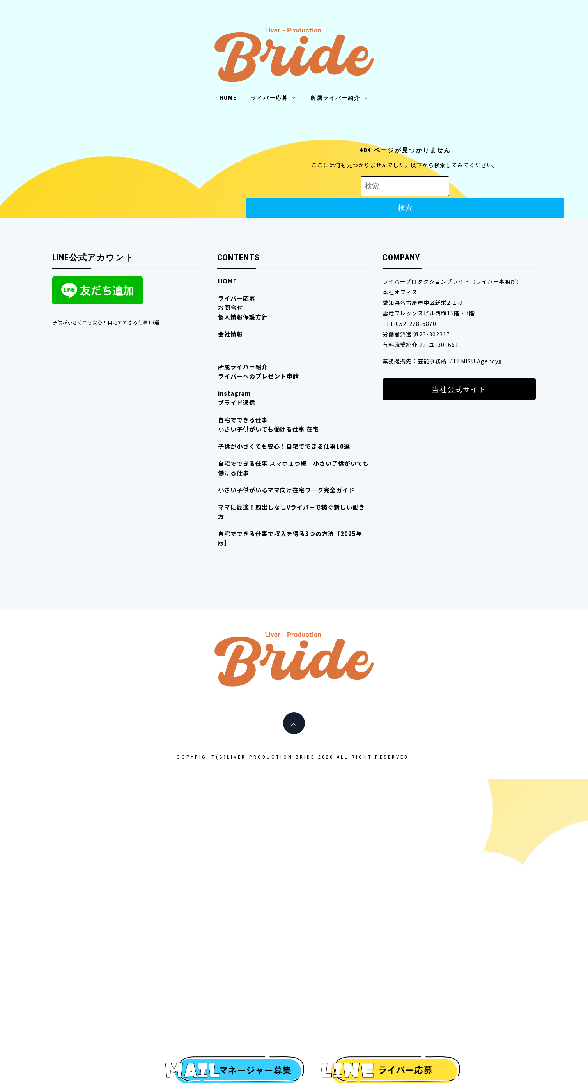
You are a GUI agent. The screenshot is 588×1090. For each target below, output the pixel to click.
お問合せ (230, 307)
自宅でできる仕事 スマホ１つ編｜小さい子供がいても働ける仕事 (293, 468)
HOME (228, 98)
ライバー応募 (273, 98)
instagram (234, 393)
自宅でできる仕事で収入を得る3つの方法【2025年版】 (290, 538)
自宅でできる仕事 (243, 420)
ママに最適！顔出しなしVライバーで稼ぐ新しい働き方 (291, 511)
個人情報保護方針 (243, 317)
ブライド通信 (236, 402)
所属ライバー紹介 (339, 98)
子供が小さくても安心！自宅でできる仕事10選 (105, 322)
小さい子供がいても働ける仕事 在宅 (268, 429)
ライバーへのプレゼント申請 (258, 376)
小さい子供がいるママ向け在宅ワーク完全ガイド (286, 490)
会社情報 (230, 334)
